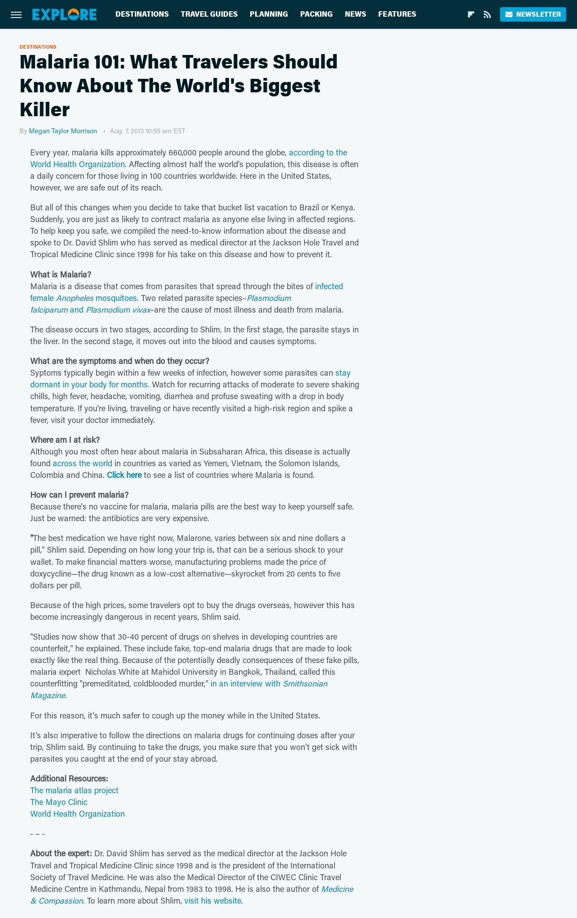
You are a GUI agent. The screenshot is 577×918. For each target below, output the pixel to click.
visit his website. (213, 900)
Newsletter (533, 14)
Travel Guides (209, 14)
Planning (269, 14)
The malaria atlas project (74, 790)
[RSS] (487, 14)
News (355, 14)
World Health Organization (77, 813)
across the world (82, 463)
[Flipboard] (471, 14)
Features (397, 14)
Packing (316, 14)
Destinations (142, 14)
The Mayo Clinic (58, 801)
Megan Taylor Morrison (63, 130)
